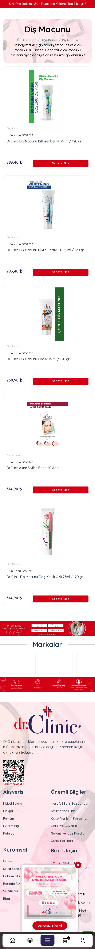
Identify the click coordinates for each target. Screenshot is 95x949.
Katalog (9, 833)
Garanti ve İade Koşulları (68, 833)
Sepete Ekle (61, 163)
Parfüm (8, 818)
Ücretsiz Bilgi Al (50, 926)
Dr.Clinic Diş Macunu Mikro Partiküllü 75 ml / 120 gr (45, 250)
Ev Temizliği (11, 826)
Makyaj (8, 811)
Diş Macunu (70, 40)
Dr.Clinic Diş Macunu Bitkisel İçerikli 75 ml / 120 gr (44, 141)
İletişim (8, 861)
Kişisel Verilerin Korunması (69, 818)
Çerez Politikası (62, 841)
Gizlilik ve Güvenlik (64, 826)
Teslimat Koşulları (63, 811)
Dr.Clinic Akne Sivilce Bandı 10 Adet (33, 468)
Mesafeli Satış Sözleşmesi (69, 803)
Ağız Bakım (49, 40)
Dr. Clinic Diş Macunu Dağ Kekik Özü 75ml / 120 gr (45, 577)
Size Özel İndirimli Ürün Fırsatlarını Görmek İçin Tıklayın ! (47, 4)
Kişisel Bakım (12, 803)
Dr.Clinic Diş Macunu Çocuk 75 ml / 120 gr (38, 359)
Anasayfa (26, 40)
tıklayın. (27, 752)
